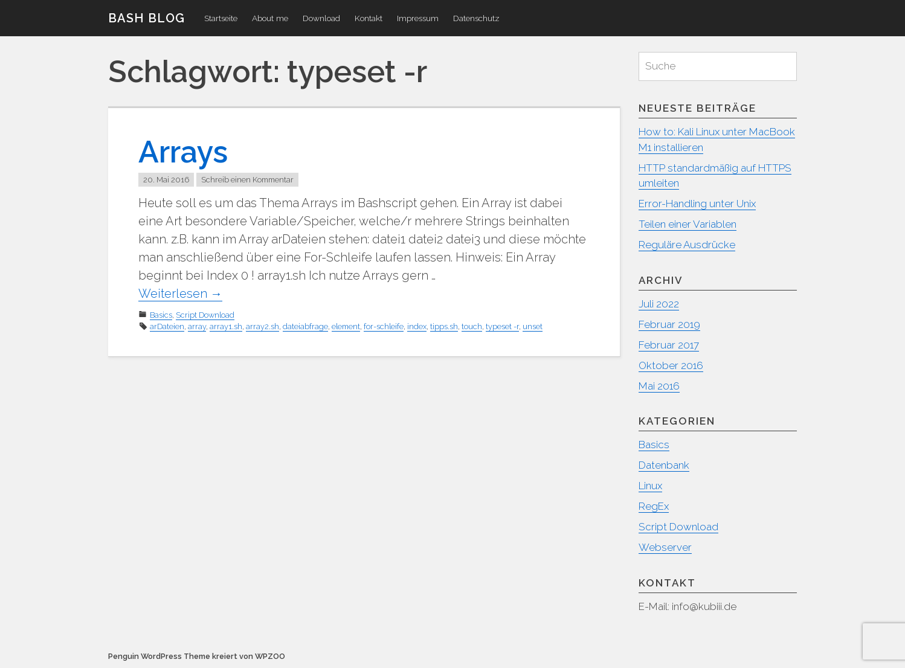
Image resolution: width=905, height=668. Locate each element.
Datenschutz (476, 18)
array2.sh (262, 326)
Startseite (220, 18)
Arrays (183, 152)
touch (472, 326)
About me (270, 18)
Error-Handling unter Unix (697, 204)
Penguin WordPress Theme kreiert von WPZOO (196, 656)
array (197, 326)
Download (321, 18)
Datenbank (664, 465)
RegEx (654, 506)
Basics (161, 315)
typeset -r (502, 326)
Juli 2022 (659, 304)
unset (533, 326)
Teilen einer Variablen (687, 224)
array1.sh (226, 326)
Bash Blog (146, 18)
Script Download (205, 315)
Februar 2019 (669, 324)
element (346, 326)
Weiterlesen (180, 293)
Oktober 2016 (671, 365)
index (417, 326)
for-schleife (384, 326)
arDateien (167, 326)
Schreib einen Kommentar (247, 179)
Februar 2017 (669, 345)
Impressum (418, 18)
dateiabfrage (305, 326)
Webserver (665, 547)
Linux (650, 486)
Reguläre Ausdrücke (687, 245)
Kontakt (368, 18)
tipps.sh (444, 326)
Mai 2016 (659, 386)
